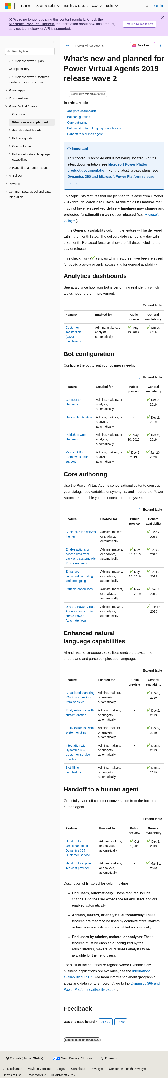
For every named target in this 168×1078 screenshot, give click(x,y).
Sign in (158, 5)
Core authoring (77, 122)
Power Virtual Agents (89, 45)
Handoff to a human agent (85, 134)
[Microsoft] (8, 6)
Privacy (96, 1069)
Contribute (78, 1069)
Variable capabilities (79, 589)
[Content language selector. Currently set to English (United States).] (25, 1058)
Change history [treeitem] (19, 69)
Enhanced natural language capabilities (94, 128)
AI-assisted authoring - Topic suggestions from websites (80, 697)
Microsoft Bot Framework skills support (77, 457)
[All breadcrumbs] (67, 45)
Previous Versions (39, 1069)
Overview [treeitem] (18, 114)
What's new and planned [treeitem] (30, 122)
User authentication (79, 417)
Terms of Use (12, 1075)
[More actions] (160, 45)
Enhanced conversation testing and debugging (79, 576)
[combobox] (30, 51)
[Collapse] (53, 42)
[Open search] (147, 6)
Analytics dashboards (81, 111)
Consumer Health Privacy (126, 1069)
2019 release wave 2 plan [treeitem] (26, 61)
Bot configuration (78, 117)
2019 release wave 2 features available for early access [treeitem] (29, 79)
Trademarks (35, 1075)
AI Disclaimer (12, 1069)
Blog (60, 1069)
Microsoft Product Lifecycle (32, 24)
